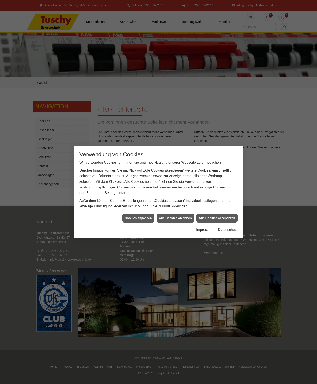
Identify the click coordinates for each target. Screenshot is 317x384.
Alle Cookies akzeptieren (217, 213)
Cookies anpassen (138, 213)
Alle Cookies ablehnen (175, 213)
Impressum (205, 225)
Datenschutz (228, 225)
